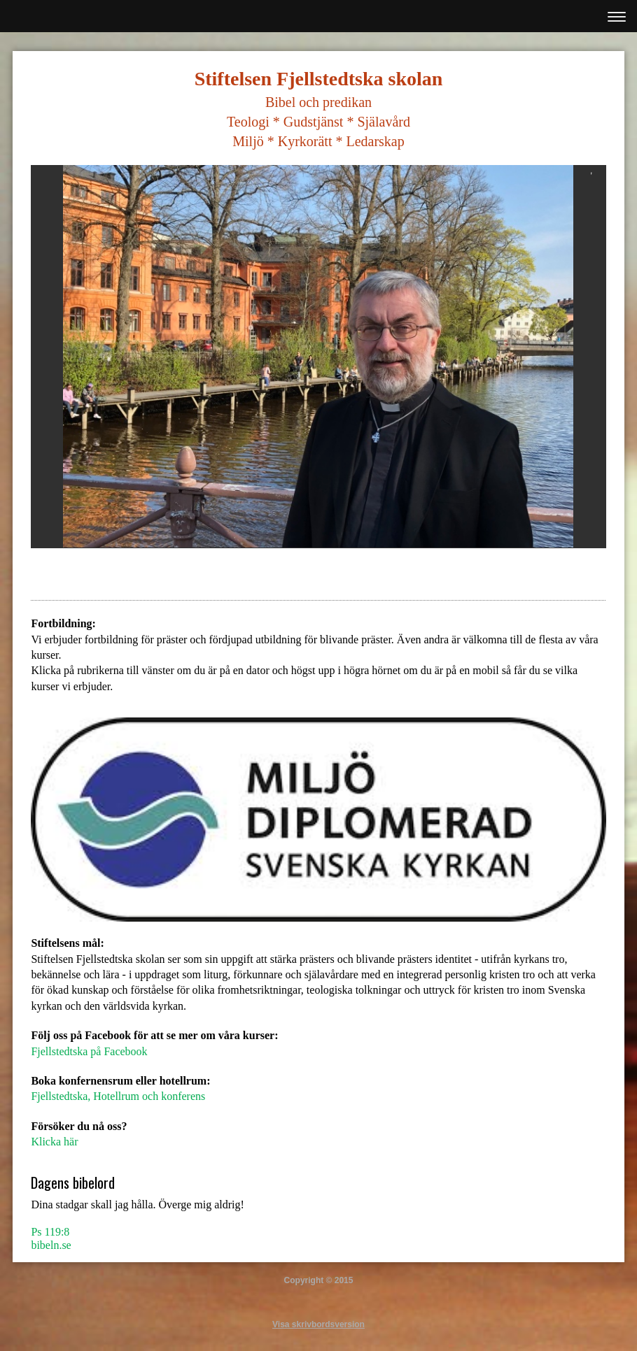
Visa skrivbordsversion (318, 1324)
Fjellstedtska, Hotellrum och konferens (118, 1096)
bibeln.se (51, 1245)
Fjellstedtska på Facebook (89, 1051)
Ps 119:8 (50, 1232)
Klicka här (54, 1142)
